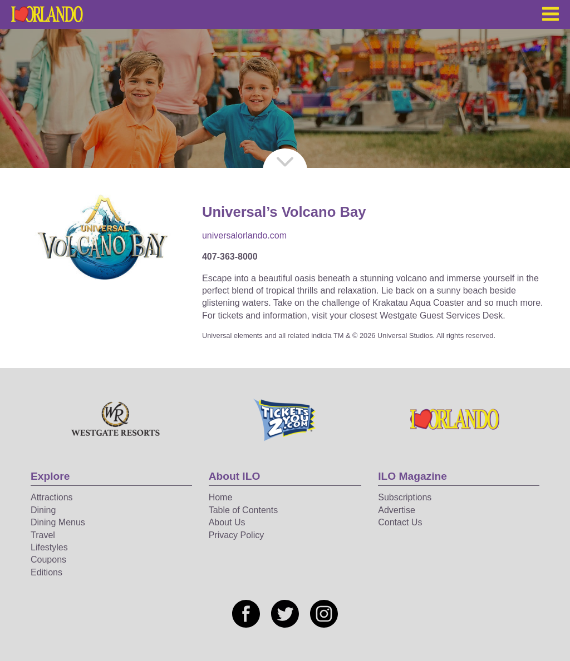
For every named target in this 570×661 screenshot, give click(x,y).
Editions (46, 572)
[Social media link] (246, 613)
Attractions (52, 497)
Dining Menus (58, 522)
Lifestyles (49, 547)
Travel (43, 535)
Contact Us (400, 522)
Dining (43, 510)
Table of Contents (243, 510)
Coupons (48, 559)
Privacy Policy (236, 535)
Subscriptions (404, 497)
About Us (227, 522)
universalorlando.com (244, 235)
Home (221, 497)
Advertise (396, 510)
